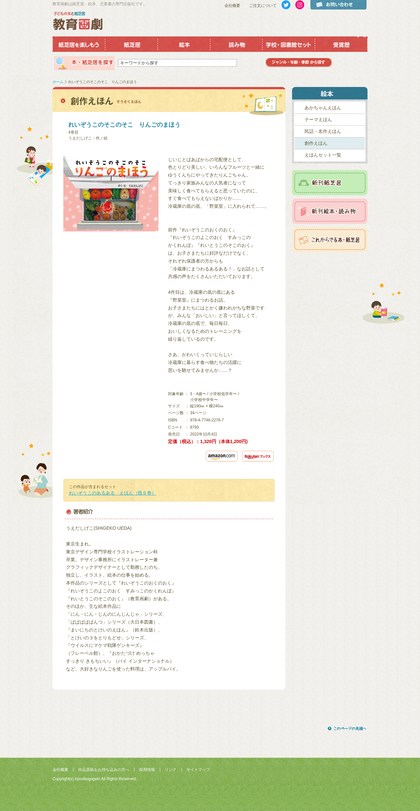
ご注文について (263, 5)
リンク (171, 769)
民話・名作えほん (322, 131)
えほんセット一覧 (322, 155)
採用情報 (147, 769)
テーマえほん (318, 119)
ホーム (57, 82)
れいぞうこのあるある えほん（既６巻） (112, 493)
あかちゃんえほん (322, 107)
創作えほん (315, 143)
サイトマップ (198, 769)
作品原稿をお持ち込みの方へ (103, 769)
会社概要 (232, 5)
